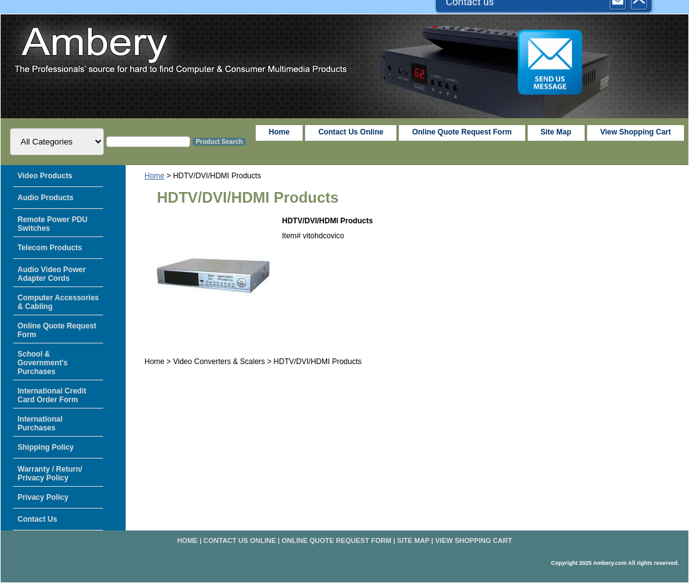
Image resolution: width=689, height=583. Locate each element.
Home (154, 175)
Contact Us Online (350, 132)
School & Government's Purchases (43, 363)
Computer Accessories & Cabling (58, 302)
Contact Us (37, 519)
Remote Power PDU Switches (53, 224)
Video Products (45, 175)
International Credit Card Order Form (52, 395)
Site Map (413, 540)
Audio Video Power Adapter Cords (52, 274)
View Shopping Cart (635, 132)
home (279, 132)
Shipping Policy (46, 447)
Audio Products (45, 197)
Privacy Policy (43, 497)
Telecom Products (50, 247)
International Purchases (40, 423)
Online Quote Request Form (461, 132)
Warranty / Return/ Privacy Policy (50, 473)
